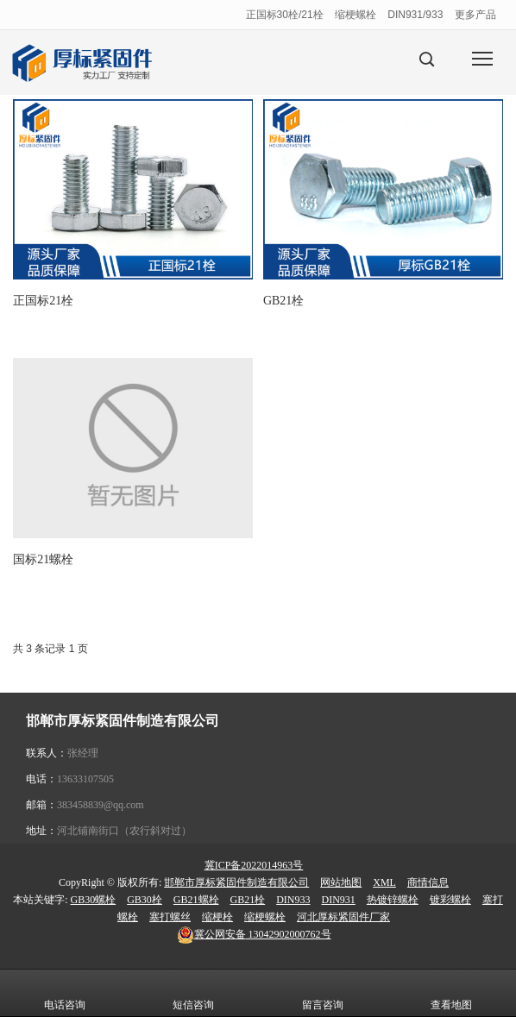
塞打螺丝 (170, 917)
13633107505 (85, 779)
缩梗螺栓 (355, 15)
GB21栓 (248, 900)
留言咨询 (322, 993)
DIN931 (339, 900)
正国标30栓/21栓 (285, 15)
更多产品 (475, 15)
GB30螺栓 (93, 900)
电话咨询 (64, 993)
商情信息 (428, 882)
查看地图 (451, 993)
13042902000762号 (254, 934)
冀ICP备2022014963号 (254, 865)
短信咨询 (193, 993)
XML (384, 882)
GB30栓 (144, 900)
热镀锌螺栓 (392, 900)
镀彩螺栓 (450, 900)
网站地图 (341, 882)
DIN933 (293, 900)
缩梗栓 (217, 917)
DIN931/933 (415, 15)
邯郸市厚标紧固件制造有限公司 (236, 882)
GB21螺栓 (196, 900)
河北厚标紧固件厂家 (343, 917)
